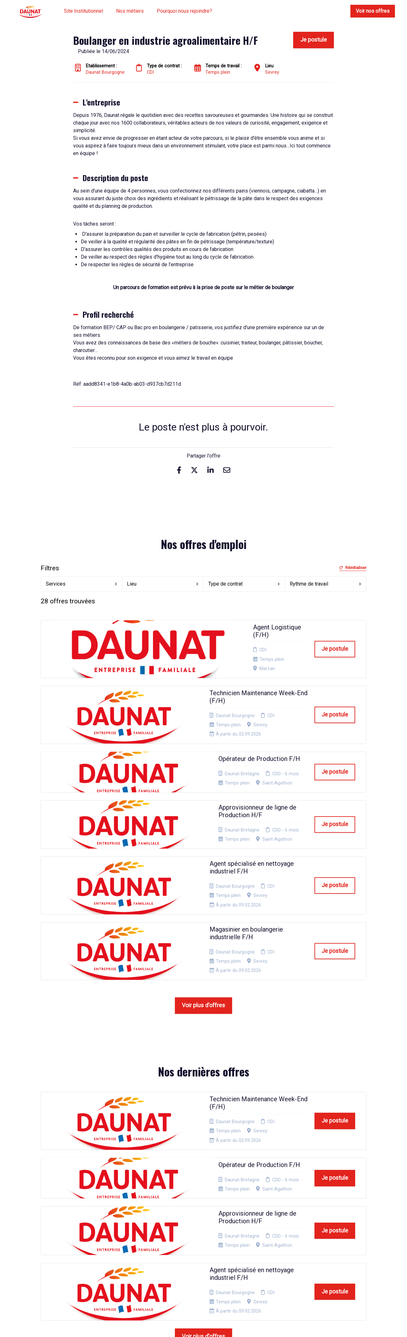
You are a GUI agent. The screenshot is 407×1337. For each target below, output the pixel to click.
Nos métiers (130, 11)
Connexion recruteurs (212, 1254)
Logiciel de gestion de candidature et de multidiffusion (203, 1325)
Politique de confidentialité (204, 1229)
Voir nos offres (373, 11)
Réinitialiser (352, 568)
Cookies (198, 1239)
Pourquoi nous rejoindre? (184, 11)
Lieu (162, 584)
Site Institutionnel (83, 11)
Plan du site (202, 1246)
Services (81, 584)
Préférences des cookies (207, 1264)
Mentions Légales (208, 1219)
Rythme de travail (325, 584)
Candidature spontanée (141, 1221)
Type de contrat (244, 584)
